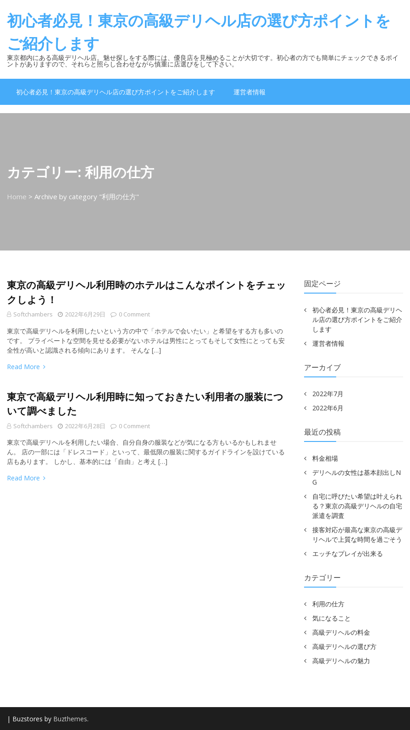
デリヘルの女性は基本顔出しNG (356, 477)
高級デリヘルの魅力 (341, 660)
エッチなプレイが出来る (347, 553)
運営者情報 (249, 91)
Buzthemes (70, 718)
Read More (26, 366)
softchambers (33, 314)
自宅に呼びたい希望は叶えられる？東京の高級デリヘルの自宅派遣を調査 (357, 506)
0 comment (130, 314)
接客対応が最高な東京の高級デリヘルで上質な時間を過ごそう (357, 534)
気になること (331, 618)
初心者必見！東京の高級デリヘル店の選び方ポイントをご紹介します (199, 32)
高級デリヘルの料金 (341, 632)
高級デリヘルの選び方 (344, 646)
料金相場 (325, 458)
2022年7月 (328, 393)
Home (17, 196)
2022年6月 (328, 407)
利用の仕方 (328, 603)
